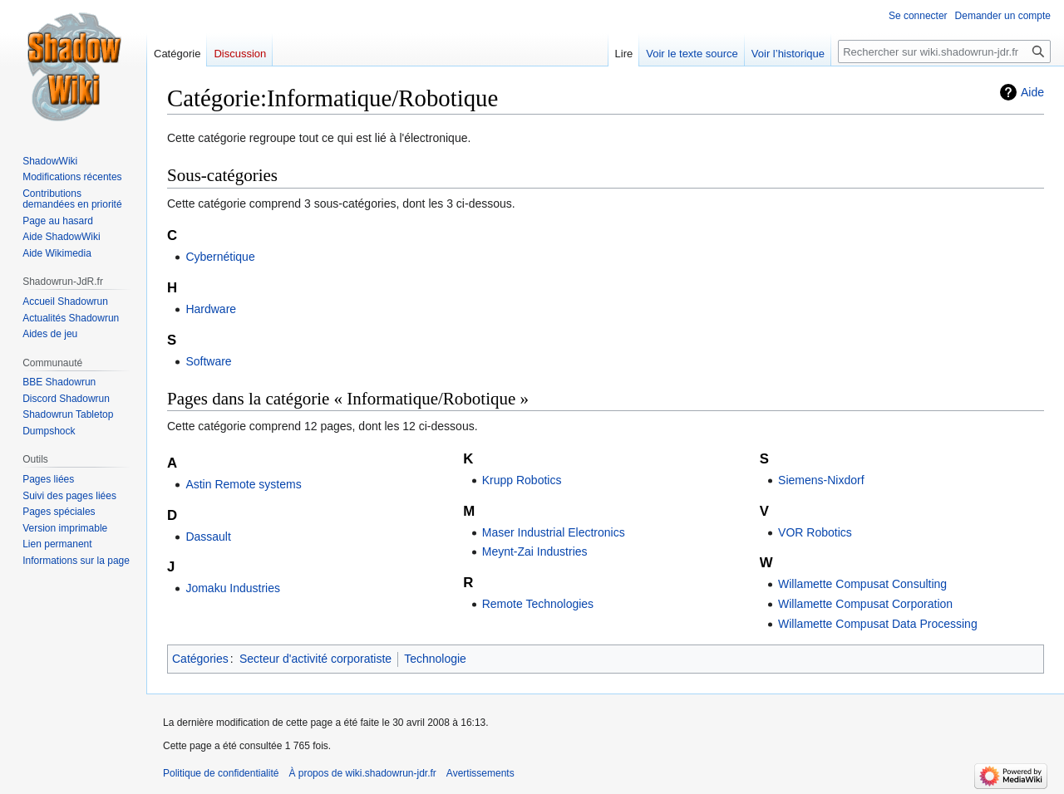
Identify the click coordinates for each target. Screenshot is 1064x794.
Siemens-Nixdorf (821, 480)
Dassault (207, 536)
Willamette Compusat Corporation (865, 603)
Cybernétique (219, 256)
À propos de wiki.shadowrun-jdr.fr (362, 773)
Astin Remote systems (243, 484)
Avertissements (480, 773)
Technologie (435, 658)
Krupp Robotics (522, 480)
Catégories (200, 658)
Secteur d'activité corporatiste (315, 658)
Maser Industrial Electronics (553, 532)
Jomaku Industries (232, 588)
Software (208, 361)
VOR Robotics (815, 532)
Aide (1032, 92)
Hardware (210, 309)
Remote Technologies (538, 603)
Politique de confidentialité (220, 773)
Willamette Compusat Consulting (862, 584)
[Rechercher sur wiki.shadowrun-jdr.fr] (944, 51)
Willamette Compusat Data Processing (878, 623)
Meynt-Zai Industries (535, 551)
